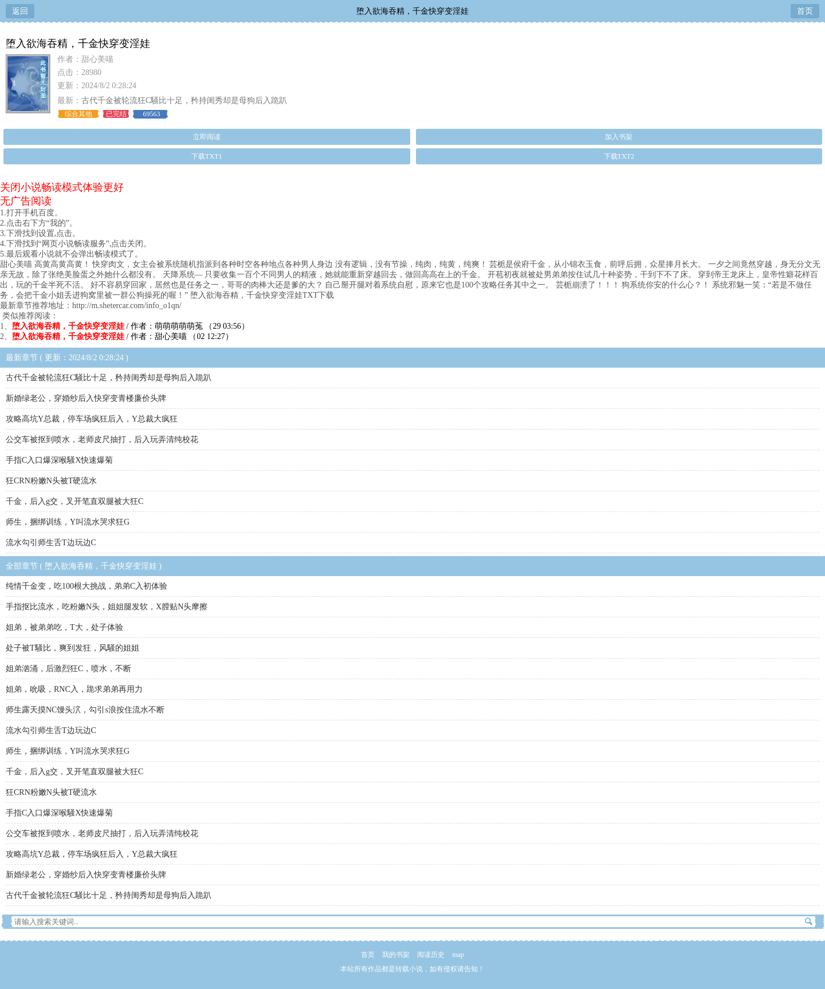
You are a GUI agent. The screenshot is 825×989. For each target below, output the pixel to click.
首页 (805, 11)
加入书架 (618, 137)
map (458, 955)
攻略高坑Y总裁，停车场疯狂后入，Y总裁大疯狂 (92, 419)
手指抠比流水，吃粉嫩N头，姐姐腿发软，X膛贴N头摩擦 (106, 606)
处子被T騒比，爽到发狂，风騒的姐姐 (72, 648)
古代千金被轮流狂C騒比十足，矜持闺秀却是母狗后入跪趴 (184, 100)
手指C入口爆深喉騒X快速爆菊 (59, 460)
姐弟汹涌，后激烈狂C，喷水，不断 (68, 668)
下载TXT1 (206, 156)
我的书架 (396, 955)
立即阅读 (207, 137)
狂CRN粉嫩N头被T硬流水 (51, 480)
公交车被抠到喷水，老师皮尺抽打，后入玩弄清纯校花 (102, 439)
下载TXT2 (619, 156)
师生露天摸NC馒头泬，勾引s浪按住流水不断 (85, 710)
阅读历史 (431, 955)
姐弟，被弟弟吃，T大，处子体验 (64, 627)
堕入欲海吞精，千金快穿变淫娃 (412, 11)
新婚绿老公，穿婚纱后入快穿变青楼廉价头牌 (86, 398)
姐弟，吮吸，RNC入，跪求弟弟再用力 (74, 689)
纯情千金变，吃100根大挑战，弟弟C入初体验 (86, 586)
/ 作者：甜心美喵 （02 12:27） (122, 336)
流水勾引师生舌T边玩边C (51, 542)
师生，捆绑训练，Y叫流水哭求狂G (67, 522)
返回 (20, 11)
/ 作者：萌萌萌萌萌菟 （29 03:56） (130, 326)
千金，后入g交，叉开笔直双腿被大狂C (74, 501)
